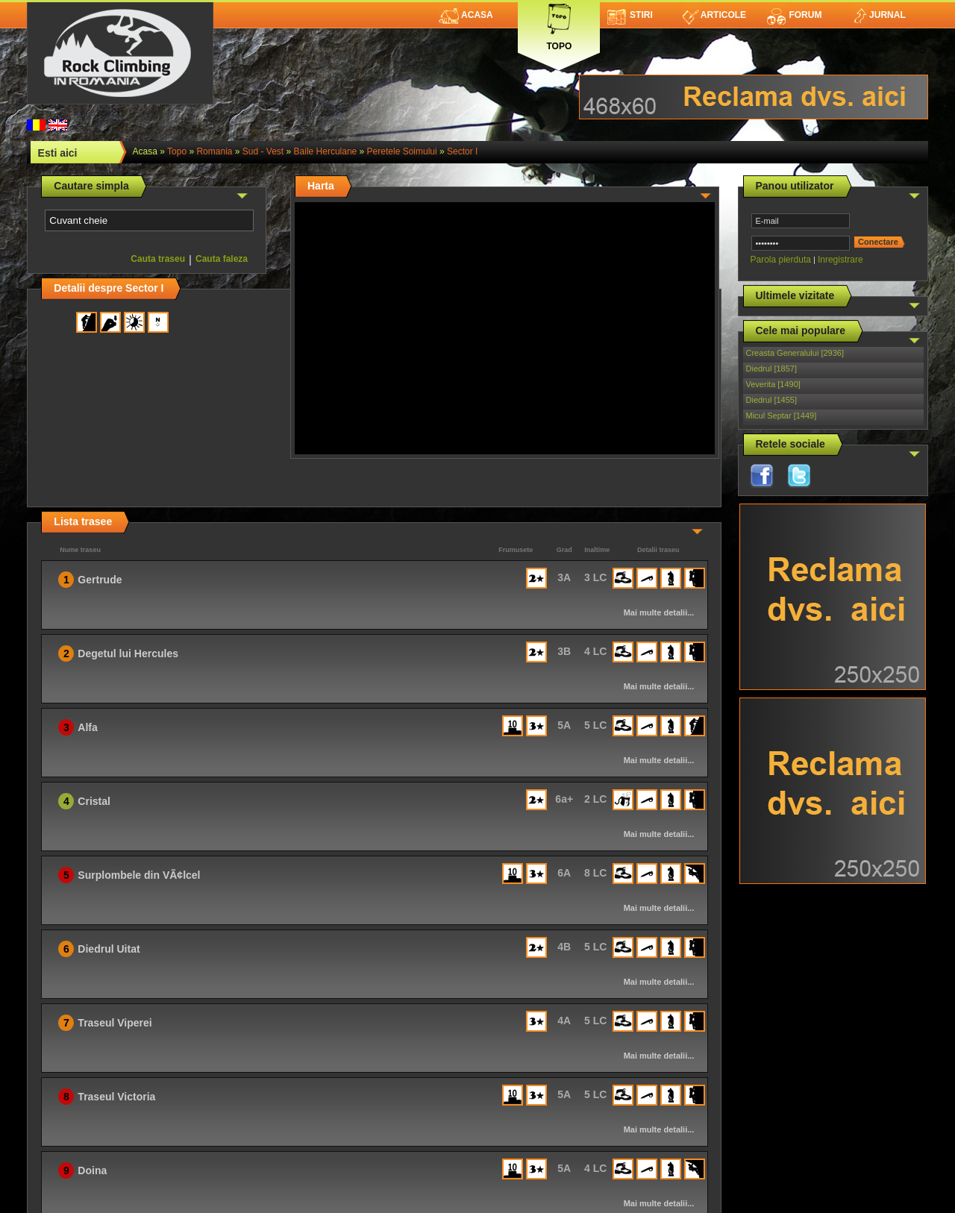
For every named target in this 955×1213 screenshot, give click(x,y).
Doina (92, 1170)
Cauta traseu (158, 259)
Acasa (466, 15)
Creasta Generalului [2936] (795, 352)
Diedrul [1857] (772, 368)
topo (177, 151)
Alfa (87, 727)
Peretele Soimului (402, 151)
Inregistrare (840, 259)
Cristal (94, 801)
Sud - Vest (263, 151)
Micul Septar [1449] (781, 415)
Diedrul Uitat (109, 949)
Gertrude (100, 580)
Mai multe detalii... (659, 612)
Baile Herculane (325, 151)
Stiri (630, 15)
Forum (793, 15)
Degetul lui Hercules (128, 653)
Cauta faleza (221, 259)
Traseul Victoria (116, 1097)
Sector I (462, 151)
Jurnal (878, 15)
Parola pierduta (781, 259)
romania (214, 151)
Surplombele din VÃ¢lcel (139, 875)
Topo (559, 24)
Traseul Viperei (114, 1023)
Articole (714, 15)
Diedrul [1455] (772, 399)
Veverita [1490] (773, 384)
